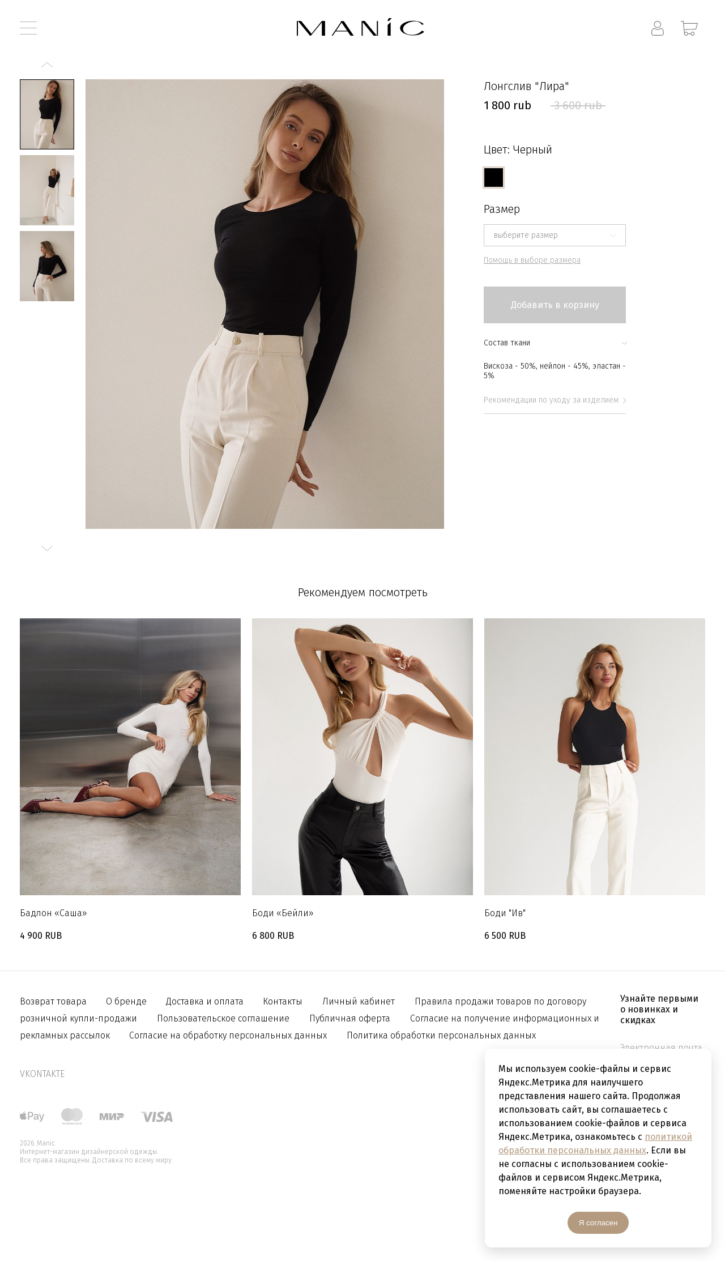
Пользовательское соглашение (223, 1018)
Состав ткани (555, 343)
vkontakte (42, 1073)
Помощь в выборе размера (532, 260)
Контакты (282, 1001)
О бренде (127, 1001)
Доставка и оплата (206, 1001)
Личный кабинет (358, 1001)
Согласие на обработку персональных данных (228, 1035)
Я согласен (598, 1223)
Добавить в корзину (555, 305)
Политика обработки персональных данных (441, 1035)
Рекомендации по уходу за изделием (555, 400)
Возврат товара (54, 1001)
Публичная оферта (349, 1018)
